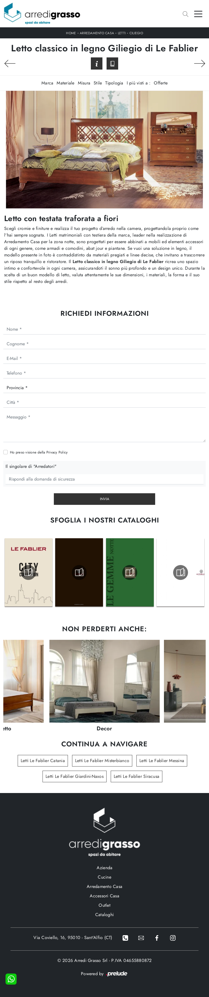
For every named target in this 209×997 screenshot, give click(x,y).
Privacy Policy (57, 452)
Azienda (105, 868)
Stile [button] (98, 83)
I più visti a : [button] (139, 83)
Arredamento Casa (97, 33)
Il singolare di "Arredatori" (31, 466)
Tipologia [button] (114, 83)
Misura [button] (84, 83)
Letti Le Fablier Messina (161, 760)
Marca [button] (47, 83)
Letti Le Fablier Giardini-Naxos (75, 776)
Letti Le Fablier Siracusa (136, 776)
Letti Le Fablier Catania (43, 760)
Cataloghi (104, 914)
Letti (122, 33)
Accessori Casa (104, 896)
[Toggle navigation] (198, 13)
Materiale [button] (65, 83)
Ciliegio (136, 33)
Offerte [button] (161, 83)
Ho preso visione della (39, 452)
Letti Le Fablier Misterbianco (102, 760)
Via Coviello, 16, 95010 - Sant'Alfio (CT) (72, 937)
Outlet (104, 905)
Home (71, 33)
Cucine (104, 877)
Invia (104, 499)
